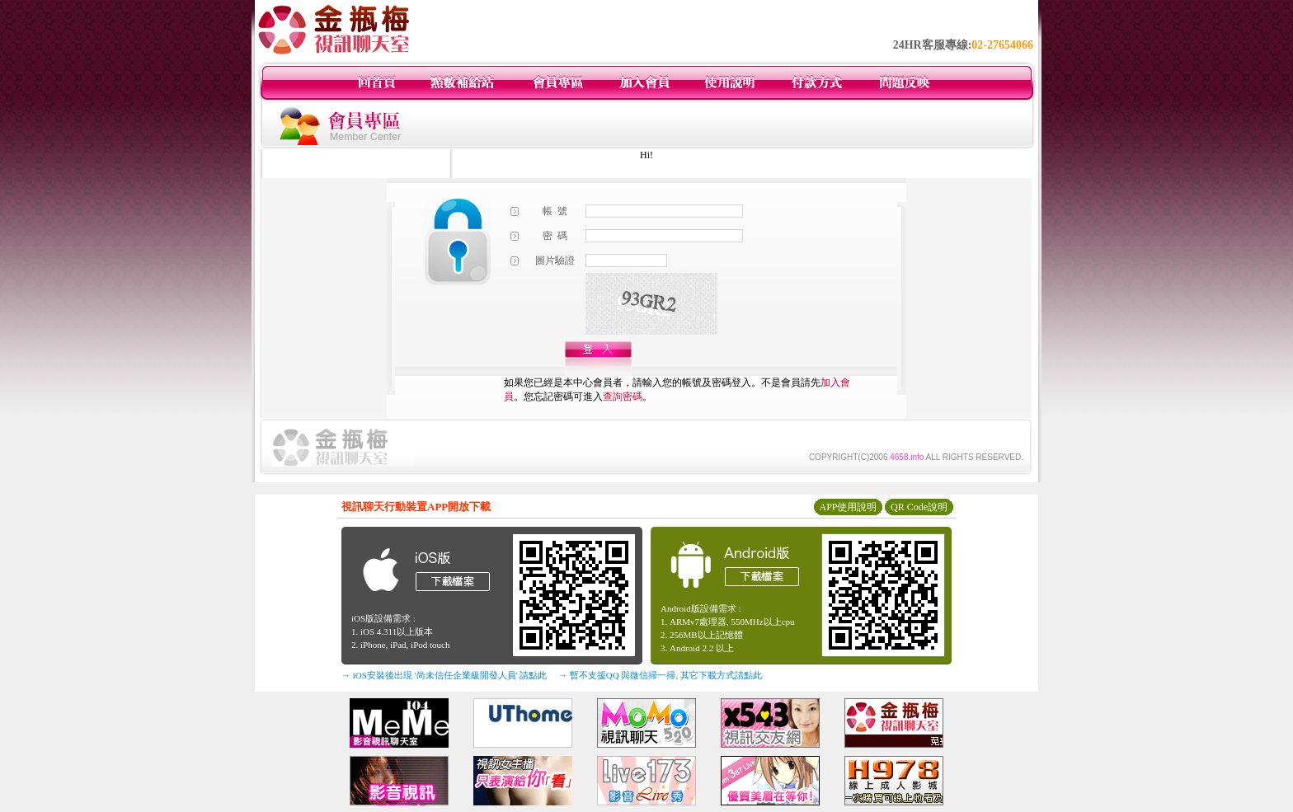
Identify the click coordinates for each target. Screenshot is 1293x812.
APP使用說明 (848, 507)
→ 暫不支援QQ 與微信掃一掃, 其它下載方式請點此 (660, 675)
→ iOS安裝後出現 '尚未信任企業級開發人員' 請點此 (444, 675)
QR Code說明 (919, 507)
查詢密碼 (622, 396)
